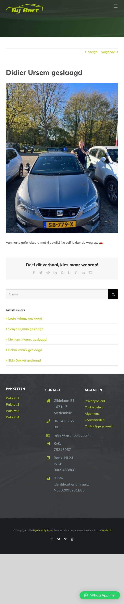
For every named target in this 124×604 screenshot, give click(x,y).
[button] (100, 595)
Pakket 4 (12, 417)
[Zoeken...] (57, 294)
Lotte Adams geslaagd (25, 318)
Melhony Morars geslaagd (27, 339)
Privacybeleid (95, 401)
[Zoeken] (113, 294)
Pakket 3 (12, 411)
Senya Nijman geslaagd (25, 329)
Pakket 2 (12, 404)
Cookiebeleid (94, 407)
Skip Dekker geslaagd (24, 360)
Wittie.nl (106, 530)
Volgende (108, 52)
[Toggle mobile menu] (116, 6)
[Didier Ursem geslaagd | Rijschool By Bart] (62, 158)
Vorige (92, 52)
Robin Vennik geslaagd (25, 350)
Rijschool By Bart (42, 530)
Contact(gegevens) (98, 426)
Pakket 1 (12, 398)
